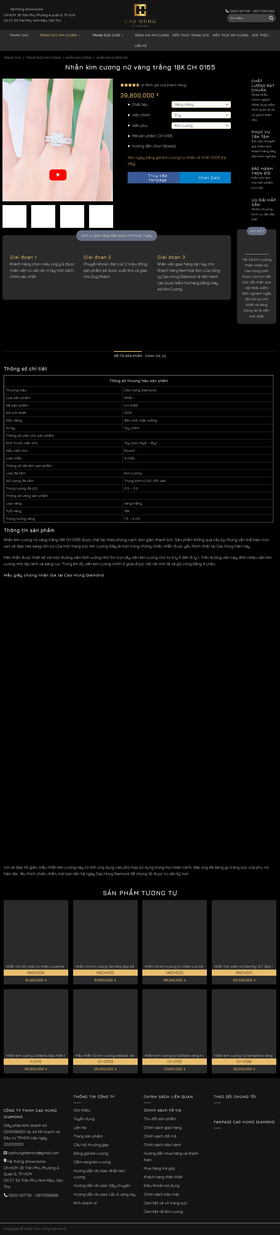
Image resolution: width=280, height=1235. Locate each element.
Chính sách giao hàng (163, 1127)
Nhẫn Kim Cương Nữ (112, 57)
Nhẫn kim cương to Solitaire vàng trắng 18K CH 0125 (187, 1055)
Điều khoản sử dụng (161, 1185)
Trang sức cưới (104, 35)
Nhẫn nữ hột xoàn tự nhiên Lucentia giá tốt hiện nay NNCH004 (56, 966)
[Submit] (271, 18)
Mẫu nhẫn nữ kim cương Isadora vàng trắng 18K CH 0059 (122, 1055)
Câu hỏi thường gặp (91, 1144)
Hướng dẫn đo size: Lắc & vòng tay (104, 1194)
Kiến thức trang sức (191, 35)
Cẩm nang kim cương (92, 1162)
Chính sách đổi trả (160, 1136)
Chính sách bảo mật (161, 1194)
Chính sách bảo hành (162, 1144)
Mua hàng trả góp (159, 1168)
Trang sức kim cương (56, 35)
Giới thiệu (260, 35)
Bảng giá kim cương (148, 35)
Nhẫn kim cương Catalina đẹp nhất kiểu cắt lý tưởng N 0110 (54, 1055)
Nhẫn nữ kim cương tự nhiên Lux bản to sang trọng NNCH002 (195, 966)
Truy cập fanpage (148, 177)
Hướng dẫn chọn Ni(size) (154, 146)
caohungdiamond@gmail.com (33, 1153)
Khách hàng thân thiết (163, 1177)
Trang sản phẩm (88, 1136)
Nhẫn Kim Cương (79, 57)
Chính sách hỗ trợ (162, 1110)
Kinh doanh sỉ (85, 1203)
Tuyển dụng (84, 1118)
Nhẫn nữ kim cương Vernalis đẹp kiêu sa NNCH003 (117, 966)
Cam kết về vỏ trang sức (165, 1203)
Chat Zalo (205, 178)
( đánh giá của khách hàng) (164, 85)
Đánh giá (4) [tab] (155, 356)
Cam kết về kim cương (163, 1211)
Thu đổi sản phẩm (160, 1118)
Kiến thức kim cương (231, 35)
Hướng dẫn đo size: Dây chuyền (102, 1185)
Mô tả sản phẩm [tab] (128, 356)
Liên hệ (141, 46)
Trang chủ (19, 35)
